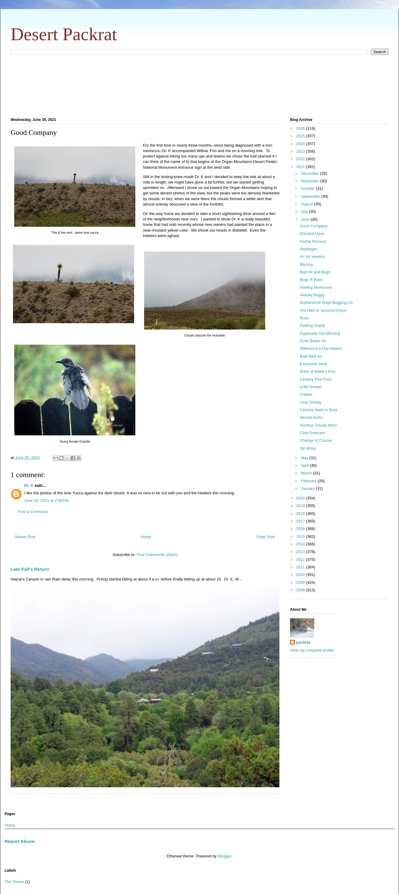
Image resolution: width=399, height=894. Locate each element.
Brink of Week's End (317, 371)
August (307, 204)
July (305, 211)
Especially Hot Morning (320, 333)
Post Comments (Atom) (157, 554)
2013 (301, 551)
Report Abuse (20, 841)
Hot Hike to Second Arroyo (323, 310)
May (305, 458)
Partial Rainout (312, 241)
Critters (306, 394)
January (308, 488)
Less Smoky (310, 402)
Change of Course (316, 440)
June (306, 219)
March (307, 473)
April (305, 465)
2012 (301, 559)
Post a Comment (33, 511)
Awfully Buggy (312, 295)
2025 (301, 136)
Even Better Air (313, 341)
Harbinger (308, 249)
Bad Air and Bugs (315, 272)
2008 (301, 590)
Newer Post (25, 537)
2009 (301, 582)
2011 (301, 567)
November (310, 181)
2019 (301, 505)
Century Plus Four (315, 379)
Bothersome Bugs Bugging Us (326, 302)
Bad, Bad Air (311, 356)
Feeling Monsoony (316, 287)
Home (146, 537)
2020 (301, 498)
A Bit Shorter (311, 387)
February (309, 481)
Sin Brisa (307, 448)
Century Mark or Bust (318, 410)
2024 (301, 143)
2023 (301, 151)
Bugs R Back (311, 279)
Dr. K (28, 485)
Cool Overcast (312, 433)
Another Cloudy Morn (318, 425)
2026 (301, 128)
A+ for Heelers (312, 256)
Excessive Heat (313, 364)
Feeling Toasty (312, 325)
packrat (303, 642)
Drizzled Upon (312, 233)
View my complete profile (312, 650)
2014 (301, 544)
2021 (301, 166)
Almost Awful (311, 417)
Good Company (313, 226)
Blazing (306, 264)
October (308, 188)
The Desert (14, 881)
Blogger (224, 856)
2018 (301, 513)
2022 (301, 159)
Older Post (265, 537)
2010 (301, 574)
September (311, 196)
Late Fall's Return (30, 569)
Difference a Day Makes (321, 348)
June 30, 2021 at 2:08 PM (46, 500)
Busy (304, 318)
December (310, 173)
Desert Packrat (64, 34)
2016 (301, 528)
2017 (301, 521)
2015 (301, 536)
